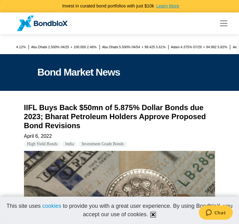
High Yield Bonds (42, 144)
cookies (51, 206)
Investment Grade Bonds (103, 144)
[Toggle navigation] (223, 23)
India (69, 144)
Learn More (167, 5)
